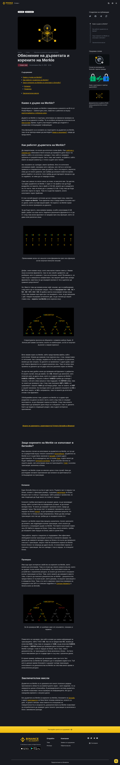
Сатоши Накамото (63, 583)
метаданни (61, 492)
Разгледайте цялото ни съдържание (60, 729)
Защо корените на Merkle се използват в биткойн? (42, 82)
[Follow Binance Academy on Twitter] (91, 738)
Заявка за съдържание (68, 742)
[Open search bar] (108, 3)
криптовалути (33, 700)
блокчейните (59, 454)
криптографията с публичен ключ (34, 113)
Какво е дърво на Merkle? (32, 77)
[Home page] (8, 3)
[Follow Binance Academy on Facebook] (88, 738)
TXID (66, 463)
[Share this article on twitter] (90, 16)
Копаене (27, 86)
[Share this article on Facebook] (95, 16)
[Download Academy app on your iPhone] (25, 749)
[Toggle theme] (116, 3)
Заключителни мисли (31, 93)
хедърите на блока (43, 461)
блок (58, 458)
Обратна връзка (66, 745)
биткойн (52, 456)
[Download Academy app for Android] (35, 749)
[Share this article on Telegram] (101, 16)
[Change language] (112, 3)
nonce (37, 511)
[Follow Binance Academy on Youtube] (97, 738)
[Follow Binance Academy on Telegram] (94, 738)
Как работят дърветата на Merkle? (36, 80)
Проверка (28, 89)
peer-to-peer (26, 123)
